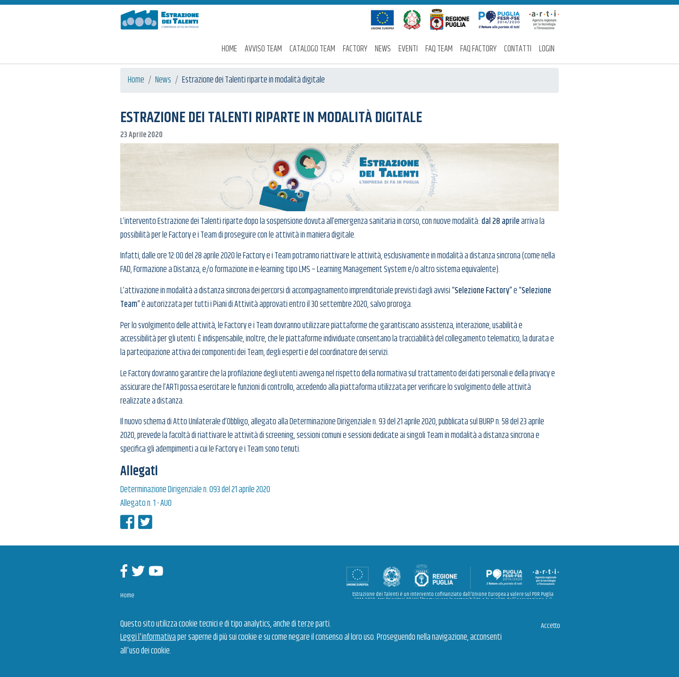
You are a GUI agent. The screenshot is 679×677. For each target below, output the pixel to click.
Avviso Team (263, 49)
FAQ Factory (478, 49)
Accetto (550, 626)
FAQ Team (439, 49)
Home (229, 49)
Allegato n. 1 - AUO (146, 503)
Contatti (517, 49)
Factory (355, 49)
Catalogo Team (312, 49)
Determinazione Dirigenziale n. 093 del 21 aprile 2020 (195, 489)
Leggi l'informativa (148, 637)
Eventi (408, 49)
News (383, 49)
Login (547, 49)
